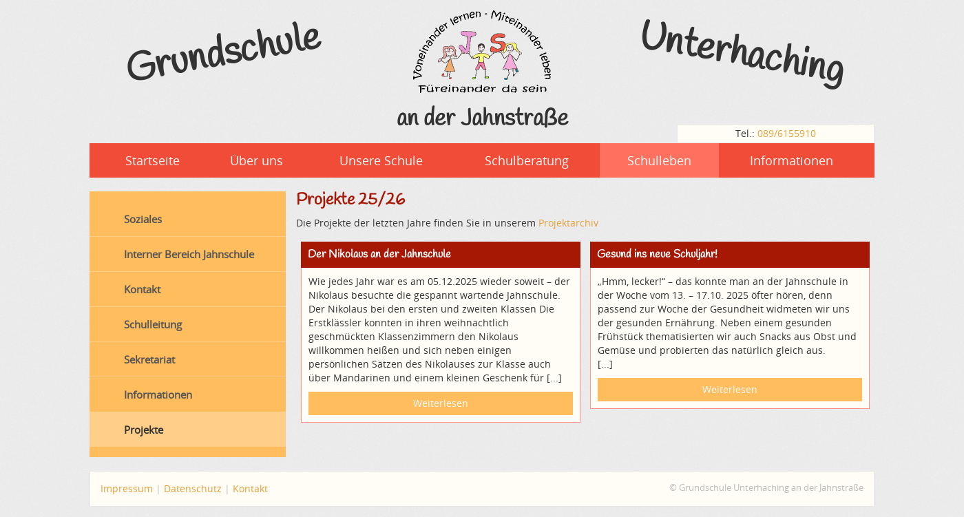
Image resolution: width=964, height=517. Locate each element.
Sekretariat (149, 359)
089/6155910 (786, 133)
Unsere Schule (381, 160)
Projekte (143, 429)
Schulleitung (153, 324)
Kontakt (142, 289)
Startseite (152, 160)
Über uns (256, 160)
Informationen (791, 160)
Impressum (127, 488)
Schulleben (659, 160)
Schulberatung (527, 160)
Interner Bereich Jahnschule (189, 254)
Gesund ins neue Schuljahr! (657, 254)
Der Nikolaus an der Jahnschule (379, 254)
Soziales (143, 219)
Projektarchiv (568, 222)
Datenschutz (193, 488)
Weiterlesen (440, 403)
